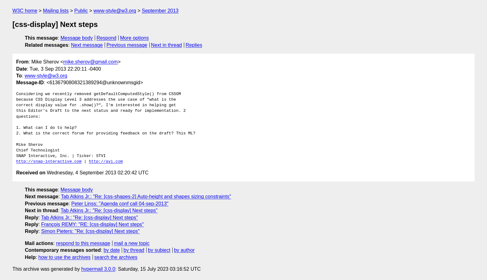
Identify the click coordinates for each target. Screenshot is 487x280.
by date (111, 250)
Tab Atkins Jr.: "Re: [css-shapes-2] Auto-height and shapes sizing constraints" (146, 196)
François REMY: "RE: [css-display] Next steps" (92, 224)
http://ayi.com (106, 161)
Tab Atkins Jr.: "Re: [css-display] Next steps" (109, 210)
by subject (159, 250)
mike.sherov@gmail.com (90, 61)
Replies (194, 45)
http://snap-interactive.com (49, 161)
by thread (134, 250)
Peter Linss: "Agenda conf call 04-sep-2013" (119, 203)
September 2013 (160, 10)
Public (81, 10)
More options (134, 38)
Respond (106, 38)
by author (184, 250)
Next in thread (166, 45)
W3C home (24, 10)
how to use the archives (65, 257)
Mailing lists (56, 10)
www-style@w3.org (114, 10)
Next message (87, 45)
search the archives (116, 257)
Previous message (127, 45)
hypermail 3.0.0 (98, 269)
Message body (77, 38)
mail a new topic (132, 243)
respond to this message (83, 243)
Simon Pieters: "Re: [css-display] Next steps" (90, 231)
